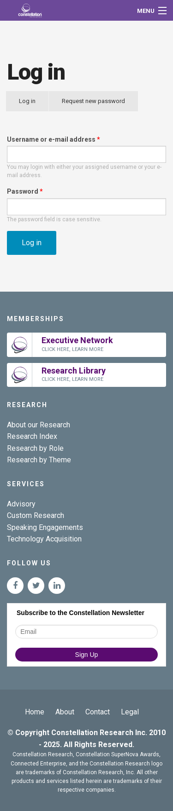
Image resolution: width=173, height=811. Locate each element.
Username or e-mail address (53, 139)
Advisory (21, 504)
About (64, 711)
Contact (97, 711)
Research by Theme (39, 459)
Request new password (93, 101)
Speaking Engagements (45, 527)
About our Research (38, 424)
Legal (130, 711)
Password (25, 191)
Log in (33, 104)
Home (34, 711)
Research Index (32, 436)
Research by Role (35, 448)
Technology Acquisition (44, 539)
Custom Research (35, 515)
